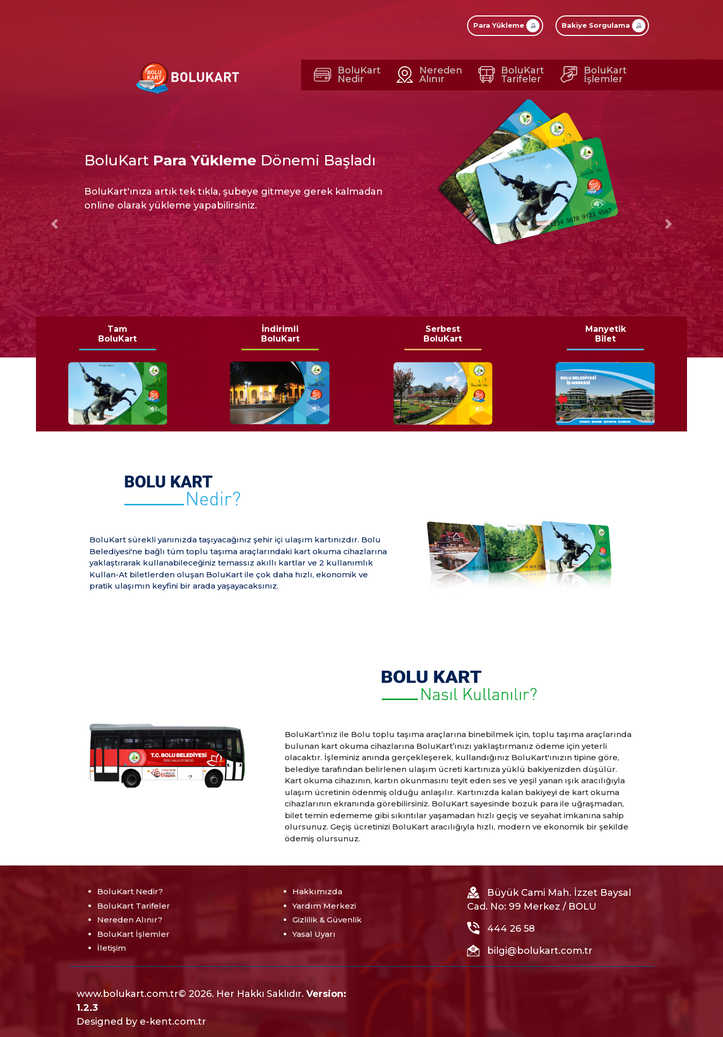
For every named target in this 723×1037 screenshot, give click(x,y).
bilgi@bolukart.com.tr (539, 950)
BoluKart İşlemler (133, 934)
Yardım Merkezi (324, 906)
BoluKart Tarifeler (133, 906)
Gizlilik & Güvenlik (327, 920)
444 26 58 (511, 928)
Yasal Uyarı (314, 934)
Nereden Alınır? (129, 920)
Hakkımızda (317, 891)
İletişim (111, 948)
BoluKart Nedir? (130, 891)
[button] (54, 223)
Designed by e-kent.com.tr (141, 1021)
